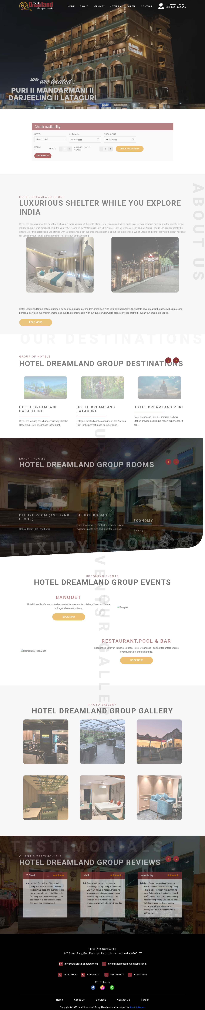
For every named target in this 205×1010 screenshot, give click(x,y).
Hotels (115, 6)
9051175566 (140, 974)
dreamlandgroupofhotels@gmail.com (127, 963)
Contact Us (123, 999)
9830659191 (94, 974)
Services (99, 6)
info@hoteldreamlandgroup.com (81, 963)
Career (131, 6)
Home (71, 6)
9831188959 (70, 974)
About (84, 6)
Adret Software (137, 1007)
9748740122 (117, 974)
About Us (79, 999)
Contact (146, 6)
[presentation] (168, 360)
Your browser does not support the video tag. (102, 54)
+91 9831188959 (175, 7)
